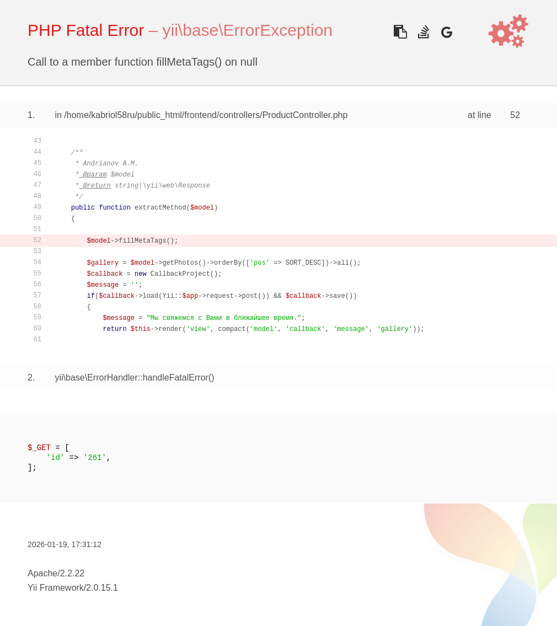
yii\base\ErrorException (248, 30)
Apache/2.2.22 (56, 573)
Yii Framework (56, 587)
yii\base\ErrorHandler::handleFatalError (131, 377)
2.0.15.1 (102, 587)
